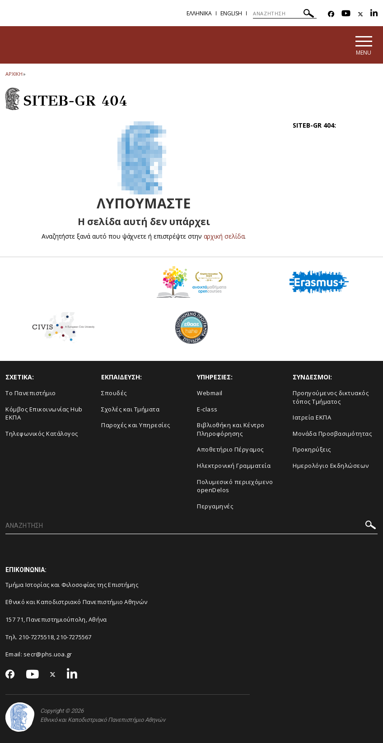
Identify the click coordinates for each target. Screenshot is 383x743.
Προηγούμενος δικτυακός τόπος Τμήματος (331, 397)
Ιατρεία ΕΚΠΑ (312, 417)
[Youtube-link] (345, 14)
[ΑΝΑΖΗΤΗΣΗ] (285, 13)
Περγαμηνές (215, 506)
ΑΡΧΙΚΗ (13, 73)
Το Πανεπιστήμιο (30, 393)
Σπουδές (114, 393)
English (231, 13)
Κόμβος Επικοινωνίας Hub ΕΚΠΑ (44, 413)
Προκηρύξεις (312, 449)
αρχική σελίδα (224, 236)
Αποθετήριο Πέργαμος (230, 449)
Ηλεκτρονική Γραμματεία (234, 465)
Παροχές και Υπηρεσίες (135, 425)
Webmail (210, 393)
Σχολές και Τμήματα (130, 409)
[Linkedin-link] (374, 14)
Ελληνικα (199, 13)
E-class (207, 409)
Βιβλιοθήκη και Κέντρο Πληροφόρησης (231, 429)
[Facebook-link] (331, 14)
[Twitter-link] (360, 14)
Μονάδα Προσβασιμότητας (332, 433)
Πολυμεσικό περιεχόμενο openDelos (235, 486)
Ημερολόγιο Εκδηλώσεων (331, 465)
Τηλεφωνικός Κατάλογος (41, 433)
